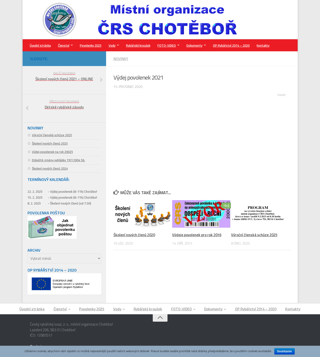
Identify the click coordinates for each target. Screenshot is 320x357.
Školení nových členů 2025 (50, 143)
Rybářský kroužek (137, 45)
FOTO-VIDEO (165, 45)
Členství (63, 45)
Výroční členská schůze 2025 (254, 235)
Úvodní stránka (40, 45)
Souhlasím (284, 351)
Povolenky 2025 (90, 45)
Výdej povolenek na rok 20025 (52, 152)
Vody (111, 45)
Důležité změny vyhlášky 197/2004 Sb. (58, 160)
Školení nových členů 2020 (134, 235)
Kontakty (261, 45)
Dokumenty (193, 45)
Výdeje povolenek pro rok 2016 (196, 235)
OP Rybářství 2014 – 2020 (229, 45)
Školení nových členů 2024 (50, 168)
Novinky (120, 59)
